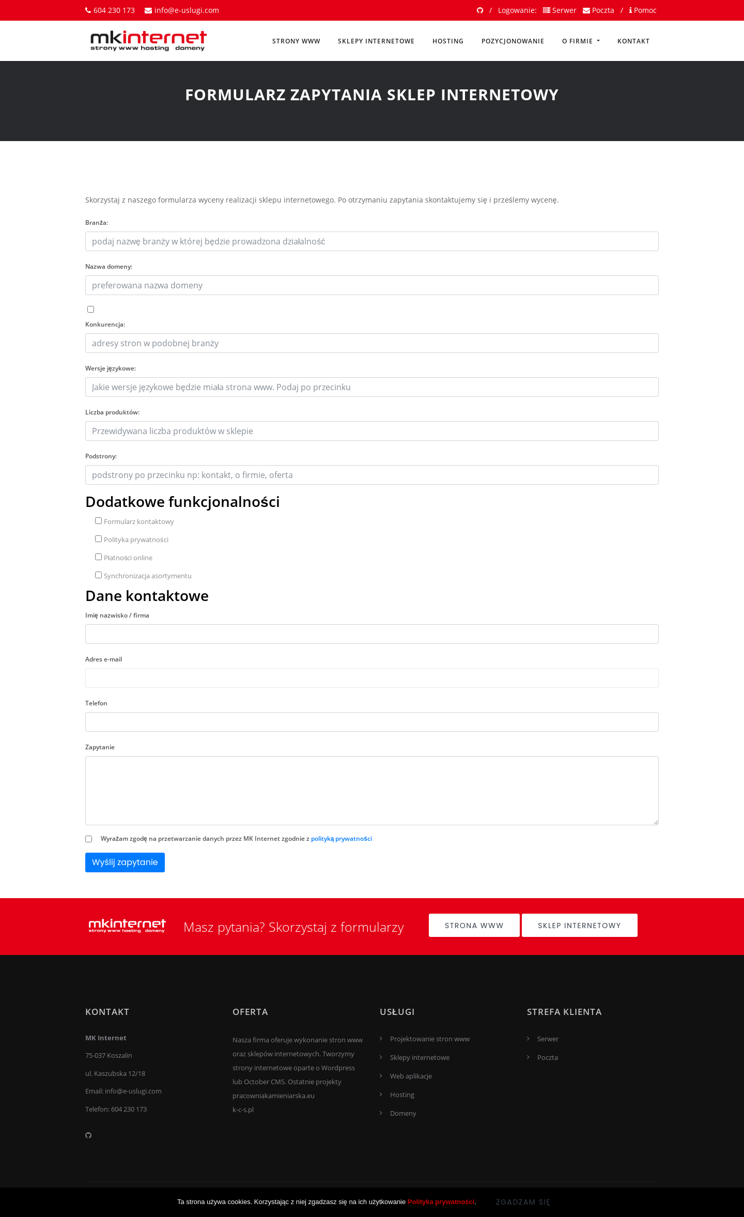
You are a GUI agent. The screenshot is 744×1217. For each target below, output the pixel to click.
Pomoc (643, 10)
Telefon (96, 703)
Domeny (403, 1113)
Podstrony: (101, 456)
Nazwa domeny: (108, 266)
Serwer (560, 10)
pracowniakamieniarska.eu (274, 1095)
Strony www (296, 41)
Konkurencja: (105, 324)
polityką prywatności (341, 838)
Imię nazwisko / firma (117, 615)
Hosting (448, 41)
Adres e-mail (103, 659)
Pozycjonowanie (513, 41)
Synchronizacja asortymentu (143, 575)
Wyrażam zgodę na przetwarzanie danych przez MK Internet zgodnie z (236, 838)
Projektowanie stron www (430, 1038)
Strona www (474, 925)
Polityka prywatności (131, 539)
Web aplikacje (411, 1076)
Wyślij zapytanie (125, 862)
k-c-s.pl (243, 1109)
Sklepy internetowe (376, 41)
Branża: (96, 222)
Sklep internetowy (579, 925)
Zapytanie (100, 747)
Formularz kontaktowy (134, 521)
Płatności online (123, 557)
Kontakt (633, 41)
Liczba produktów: (112, 412)
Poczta (598, 10)
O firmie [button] (578, 41)
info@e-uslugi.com (182, 10)
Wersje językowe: (110, 368)
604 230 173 (110, 10)
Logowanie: (517, 10)
